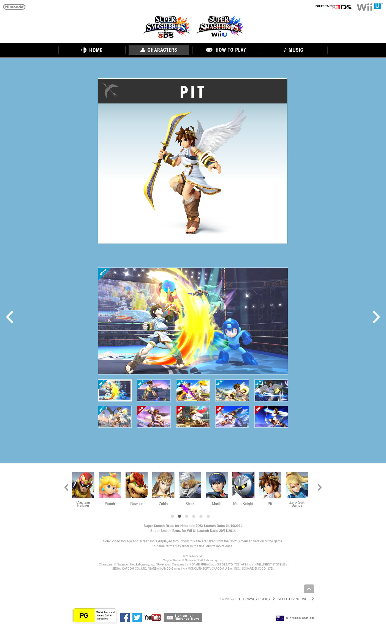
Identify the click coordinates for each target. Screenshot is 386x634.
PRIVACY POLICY (257, 599)
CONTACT (228, 599)
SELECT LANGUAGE (294, 599)
